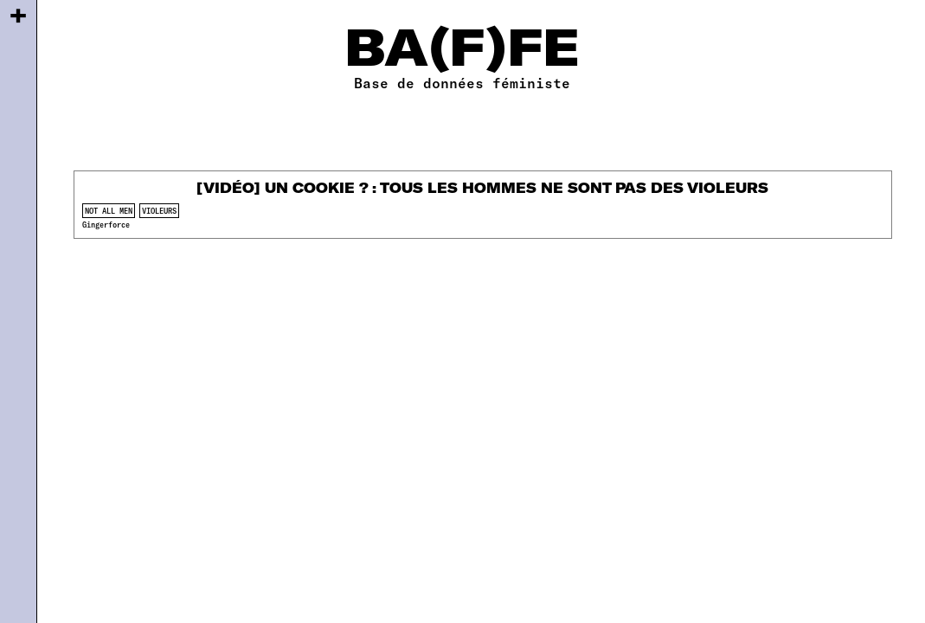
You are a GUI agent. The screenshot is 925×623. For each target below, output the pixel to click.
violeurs (159, 210)
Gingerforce (106, 224)
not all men (108, 210)
